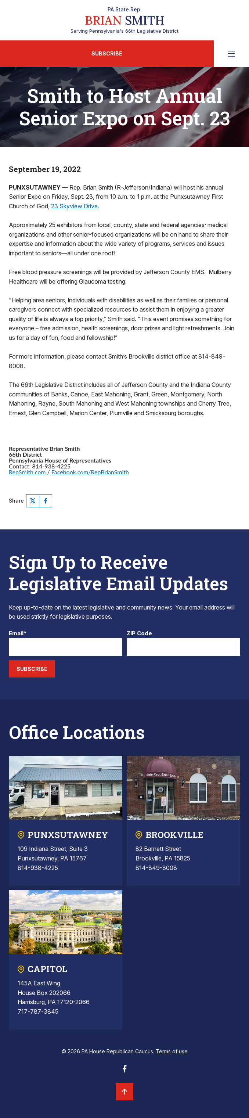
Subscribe (106, 53)
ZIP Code (139, 633)
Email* (18, 633)
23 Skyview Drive (74, 206)
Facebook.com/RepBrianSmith (90, 471)
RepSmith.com (27, 471)
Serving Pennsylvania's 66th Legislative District (124, 20)
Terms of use (172, 1051)
